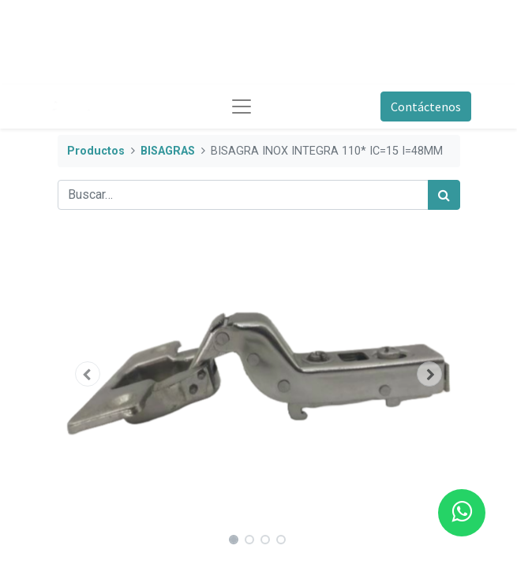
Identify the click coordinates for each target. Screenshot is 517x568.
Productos (96, 151)
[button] (88, 373)
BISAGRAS (167, 151)
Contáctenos (426, 106)
